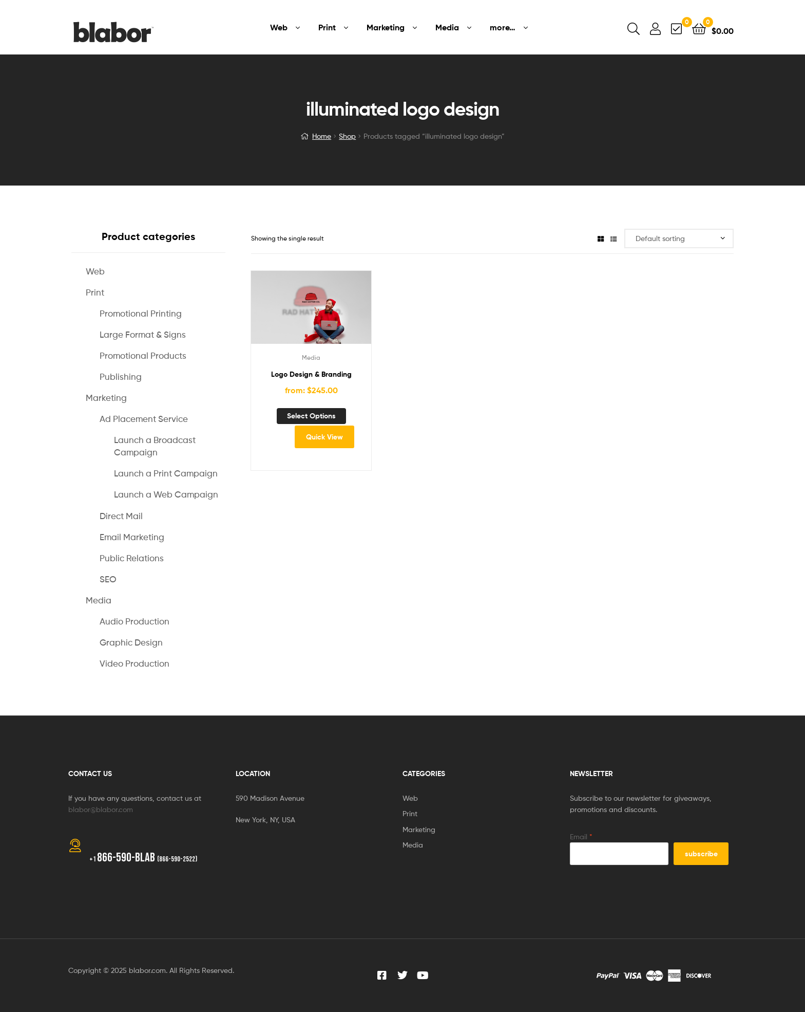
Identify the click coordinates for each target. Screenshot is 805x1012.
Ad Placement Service (144, 419)
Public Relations (132, 558)
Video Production (134, 663)
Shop (347, 136)
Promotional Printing (141, 313)
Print (95, 292)
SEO (108, 579)
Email (581, 836)
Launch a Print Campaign (166, 473)
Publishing (121, 377)
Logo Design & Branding (311, 374)
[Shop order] (679, 239)
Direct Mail (121, 516)
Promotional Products (143, 356)
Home (321, 136)
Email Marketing (132, 537)
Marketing (106, 398)
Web (95, 271)
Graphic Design (131, 642)
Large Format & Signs (143, 334)
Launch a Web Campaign (166, 494)
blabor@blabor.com (100, 809)
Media (311, 357)
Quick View (324, 436)
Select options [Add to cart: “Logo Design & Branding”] (311, 415)
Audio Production (134, 621)
